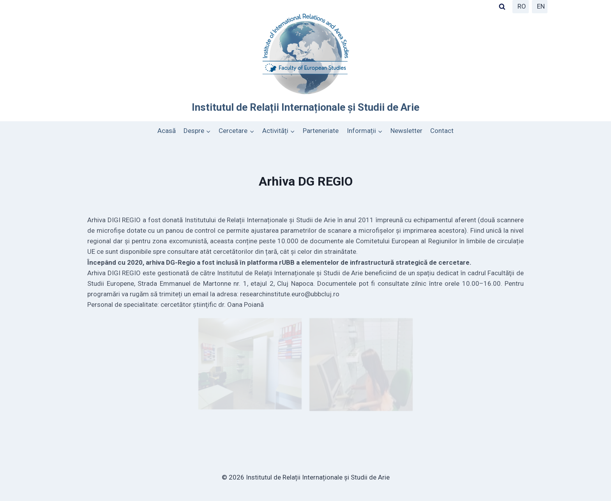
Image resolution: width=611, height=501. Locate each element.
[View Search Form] (502, 6)
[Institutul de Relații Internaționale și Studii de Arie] (305, 63)
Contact (442, 131)
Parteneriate (321, 131)
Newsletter (406, 131)
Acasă (166, 131)
